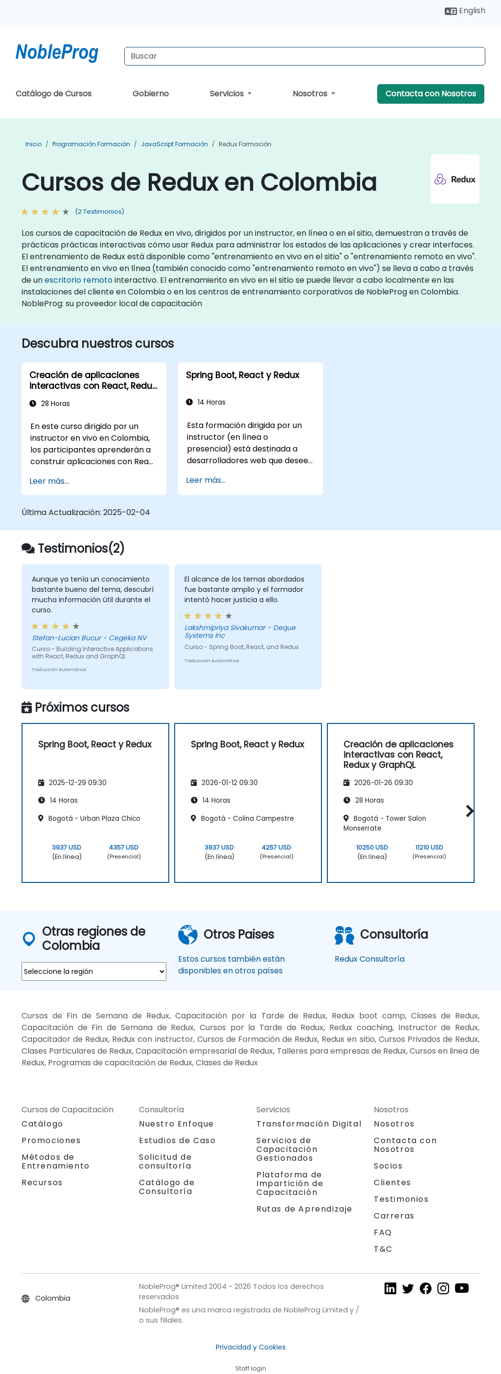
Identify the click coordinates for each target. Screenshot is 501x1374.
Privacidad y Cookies (251, 1347)
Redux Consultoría (370, 959)
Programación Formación (91, 144)
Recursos (42, 1182)
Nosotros (311, 93)
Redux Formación (245, 144)
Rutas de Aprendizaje (304, 1209)
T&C (383, 1249)
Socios (388, 1165)
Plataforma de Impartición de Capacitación (289, 1183)
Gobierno (151, 93)
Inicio (33, 144)
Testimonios (401, 1199)
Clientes (392, 1182)
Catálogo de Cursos (53, 93)
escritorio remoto (79, 280)
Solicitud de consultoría (165, 1162)
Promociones (51, 1140)
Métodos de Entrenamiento (56, 1161)
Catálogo (43, 1123)
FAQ (383, 1232)
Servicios (228, 93)
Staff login (250, 1368)
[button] (467, 811)
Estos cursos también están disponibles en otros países (231, 964)
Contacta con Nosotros (431, 93)
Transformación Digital (309, 1123)
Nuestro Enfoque (176, 1123)
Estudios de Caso (177, 1140)
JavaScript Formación (174, 144)
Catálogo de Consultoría (167, 1187)
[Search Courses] (304, 56)
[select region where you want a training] (94, 971)
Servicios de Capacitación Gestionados (287, 1149)
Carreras (394, 1215)
